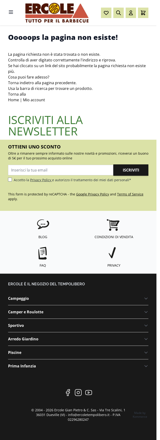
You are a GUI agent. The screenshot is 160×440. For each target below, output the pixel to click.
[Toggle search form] (118, 13)
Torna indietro (21, 82)
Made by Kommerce (140, 415)
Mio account (34, 99)
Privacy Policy (41, 180)
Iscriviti (131, 170)
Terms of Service (130, 194)
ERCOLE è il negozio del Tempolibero (46, 284)
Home (13, 99)
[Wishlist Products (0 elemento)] (106, 13)
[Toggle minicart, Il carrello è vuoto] (143, 13)
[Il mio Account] (131, 13)
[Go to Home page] (57, 13)
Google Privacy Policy (92, 194)
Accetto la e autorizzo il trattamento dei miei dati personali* (72, 180)
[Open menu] (11, 12)
